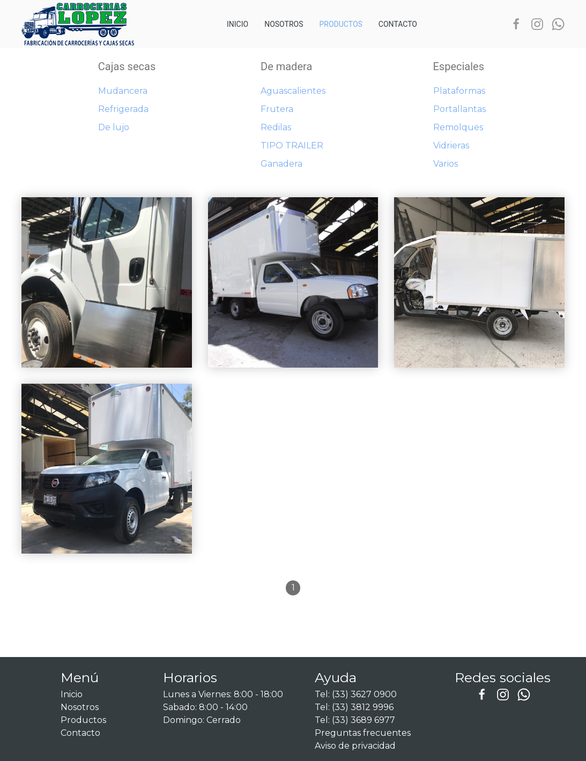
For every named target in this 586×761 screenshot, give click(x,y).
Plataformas (459, 91)
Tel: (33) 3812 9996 (354, 707)
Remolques (458, 127)
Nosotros (283, 24)
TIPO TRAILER (292, 145)
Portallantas (459, 109)
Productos (340, 24)
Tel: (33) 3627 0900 (356, 694)
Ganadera (281, 164)
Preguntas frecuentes (363, 733)
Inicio (237, 24)
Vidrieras (451, 145)
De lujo (113, 127)
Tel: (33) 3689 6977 (355, 720)
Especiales (459, 66)
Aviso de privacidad (355, 746)
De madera (286, 66)
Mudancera (122, 91)
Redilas (276, 127)
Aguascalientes (293, 91)
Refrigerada (123, 109)
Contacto (398, 24)
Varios (445, 164)
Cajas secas (126, 66)
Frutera (277, 109)
